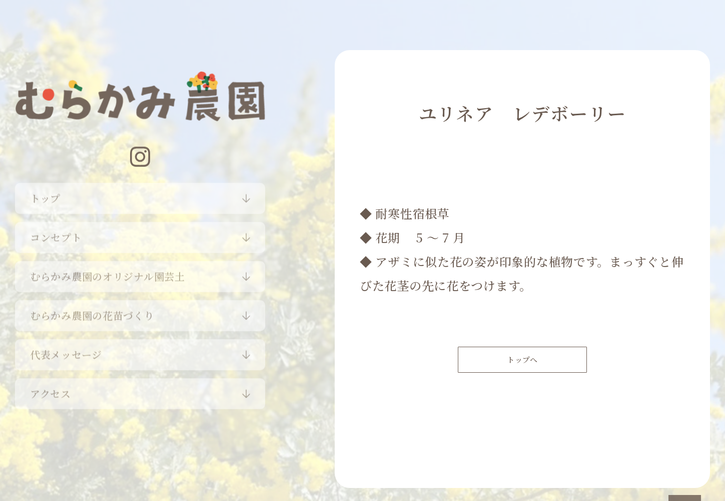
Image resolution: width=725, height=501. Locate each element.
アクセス (50, 390)
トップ (45, 194)
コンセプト (56, 233)
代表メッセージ (66, 351)
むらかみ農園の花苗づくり (92, 312)
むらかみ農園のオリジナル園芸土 (107, 273)
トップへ (522, 364)
